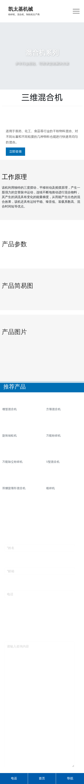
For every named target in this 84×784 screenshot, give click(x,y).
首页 (42, 778)
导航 (70, 778)
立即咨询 (15, 152)
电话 (14, 778)
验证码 (9, 773)
